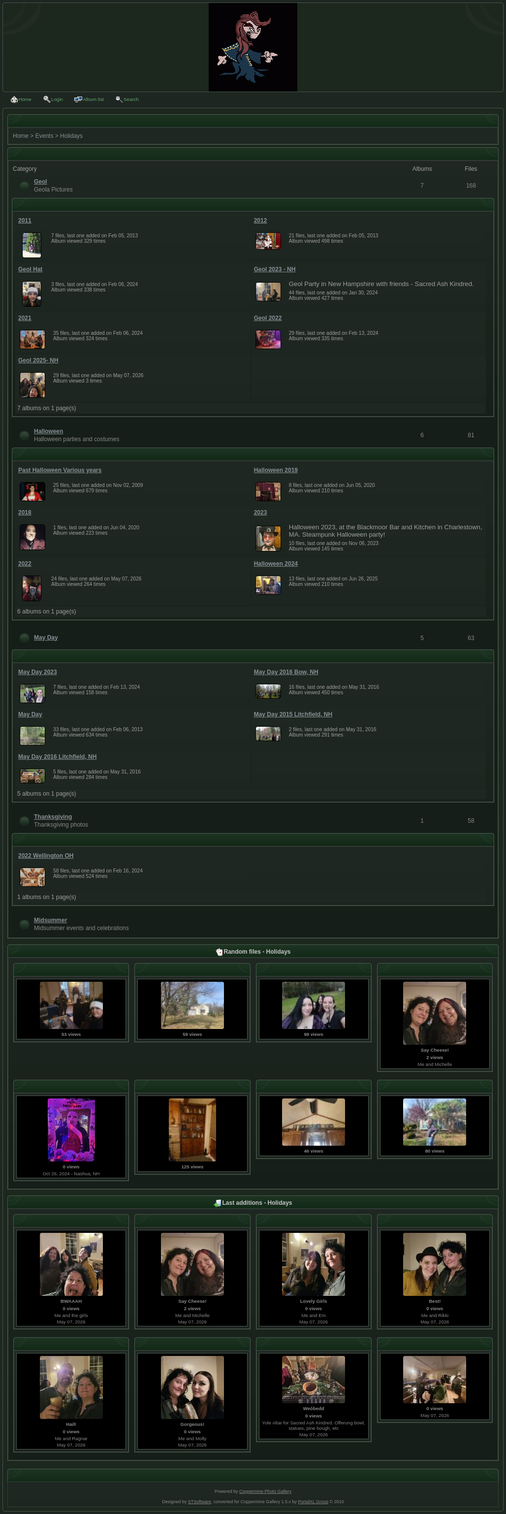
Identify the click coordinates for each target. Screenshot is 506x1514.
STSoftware (199, 1501)
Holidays (71, 135)
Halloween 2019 (276, 470)
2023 (260, 512)
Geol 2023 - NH (275, 269)
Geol (40, 181)
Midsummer (50, 920)
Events (44, 135)
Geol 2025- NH (38, 360)
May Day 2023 (37, 672)
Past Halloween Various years (59, 470)
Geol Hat (30, 269)
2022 (25, 563)
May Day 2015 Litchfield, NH (293, 714)
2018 (25, 512)
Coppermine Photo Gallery (265, 1491)
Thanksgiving (53, 816)
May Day (46, 637)
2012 (260, 220)
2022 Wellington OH (45, 855)
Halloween (48, 431)
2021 (25, 318)
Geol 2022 (268, 318)
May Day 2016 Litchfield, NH (57, 756)
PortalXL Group (313, 1501)
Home (21, 135)
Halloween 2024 (276, 563)
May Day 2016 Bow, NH (286, 672)
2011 (25, 220)
